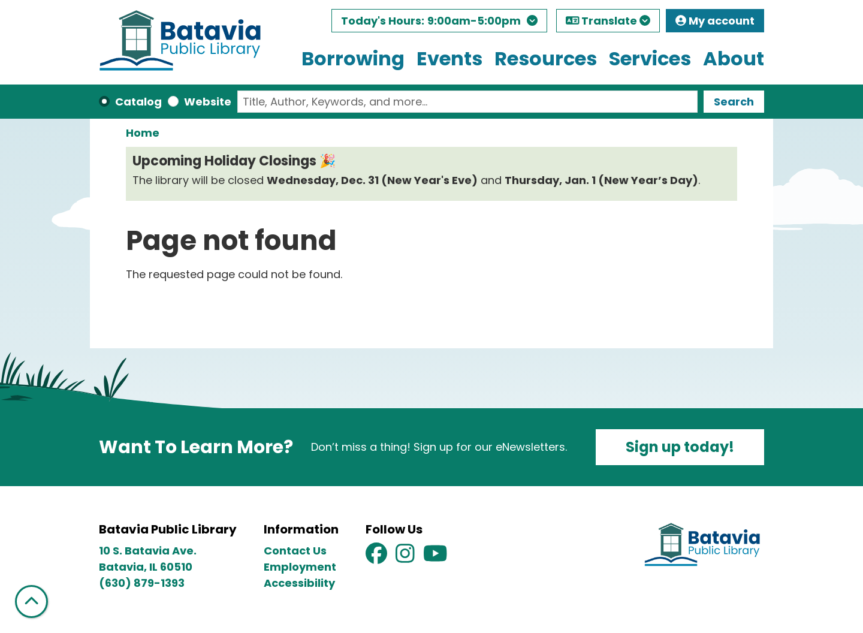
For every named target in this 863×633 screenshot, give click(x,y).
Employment (300, 566)
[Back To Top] (31, 601)
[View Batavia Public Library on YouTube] (435, 557)
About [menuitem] (733, 58)
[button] (439, 23)
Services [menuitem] (650, 58)
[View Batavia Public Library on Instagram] (406, 557)
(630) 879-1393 (142, 582)
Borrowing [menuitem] (353, 58)
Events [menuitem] (449, 58)
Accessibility (299, 582)
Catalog (138, 101)
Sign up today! (680, 447)
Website (207, 101)
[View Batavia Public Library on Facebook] (378, 557)
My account (715, 20)
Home (142, 132)
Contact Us (295, 550)
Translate (608, 20)
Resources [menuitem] (545, 58)
